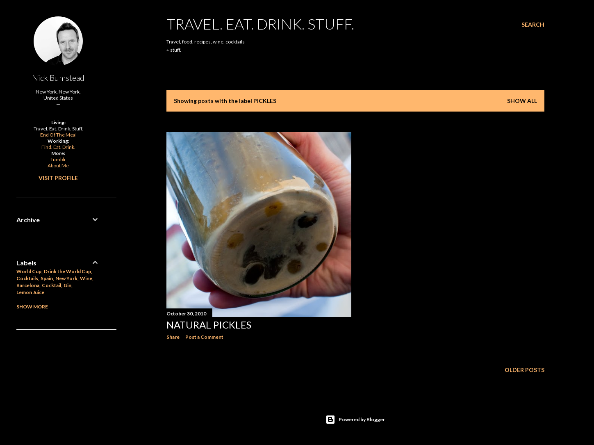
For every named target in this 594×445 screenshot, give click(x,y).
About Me (58, 165)
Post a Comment (204, 337)
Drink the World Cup (67, 271)
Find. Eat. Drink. (58, 147)
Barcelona (27, 285)
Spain (47, 278)
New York (66, 278)
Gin (67, 285)
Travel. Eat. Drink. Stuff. (260, 24)
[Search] (532, 24)
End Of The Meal (58, 135)
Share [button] (173, 337)
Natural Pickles (208, 325)
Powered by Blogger (355, 419)
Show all (522, 100)
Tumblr (58, 159)
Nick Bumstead (58, 77)
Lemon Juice (30, 292)
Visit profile (58, 177)
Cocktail (51, 285)
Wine (86, 278)
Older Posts (524, 369)
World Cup (28, 271)
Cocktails (27, 278)
